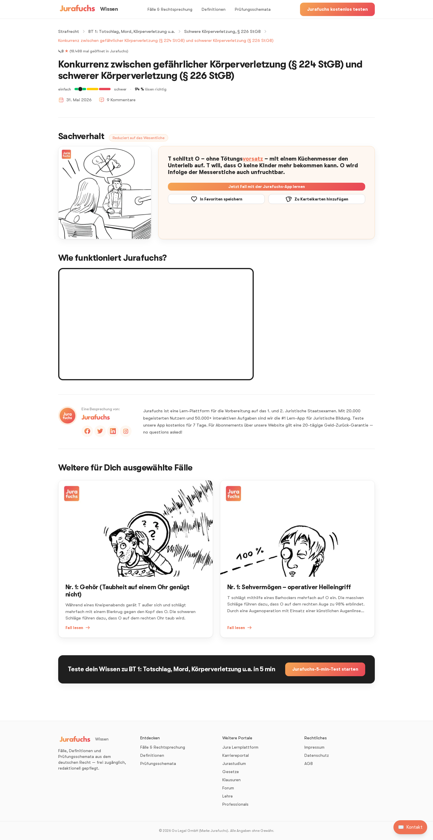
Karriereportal (235, 755)
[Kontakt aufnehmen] (410, 827)
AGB (308, 763)
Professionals (235, 804)
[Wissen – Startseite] (88, 9)
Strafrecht (68, 31)
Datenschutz (316, 755)
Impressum (314, 747)
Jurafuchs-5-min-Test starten (325, 669)
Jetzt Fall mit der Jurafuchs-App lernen (266, 186)
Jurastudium (234, 763)
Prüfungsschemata (253, 9)
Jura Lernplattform (240, 747)
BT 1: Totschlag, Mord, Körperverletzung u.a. (131, 31)
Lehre (227, 796)
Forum (228, 788)
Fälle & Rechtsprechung (170, 9)
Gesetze (230, 771)
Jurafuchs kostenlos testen (337, 9)
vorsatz (253, 159)
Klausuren (231, 779)
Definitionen (214, 9)
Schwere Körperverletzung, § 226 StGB (222, 31)
